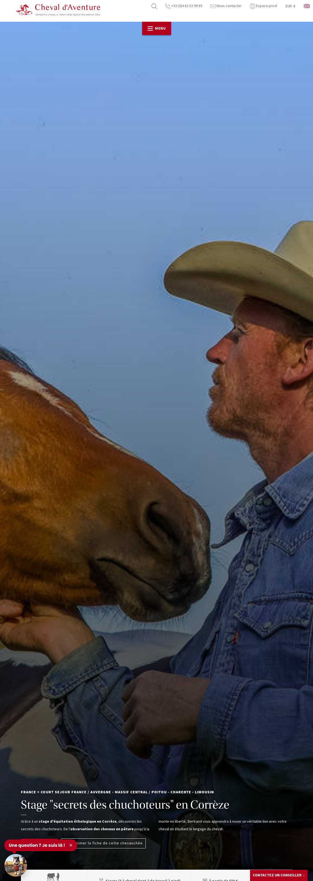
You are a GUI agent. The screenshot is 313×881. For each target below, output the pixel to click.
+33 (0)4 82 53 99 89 (183, 6)
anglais (307, 6)
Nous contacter (226, 6)
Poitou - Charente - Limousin (182, 792)
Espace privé (263, 6)
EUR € (290, 6)
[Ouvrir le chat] (15, 865)
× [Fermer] (70, 845)
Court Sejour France (64, 792)
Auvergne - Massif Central (119, 792)
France (28, 792)
